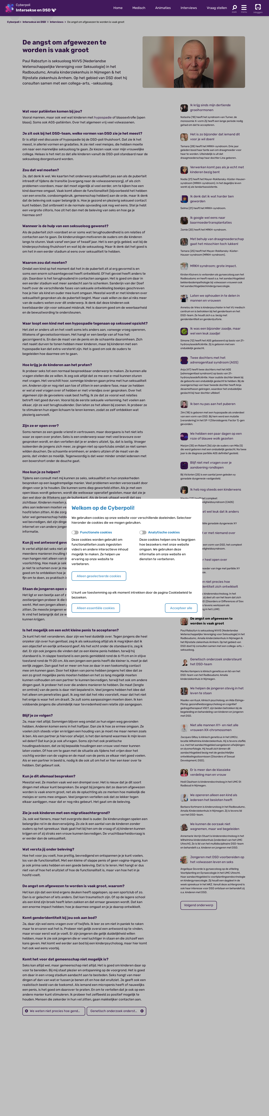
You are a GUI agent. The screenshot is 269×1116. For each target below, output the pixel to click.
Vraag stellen (217, 8)
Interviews (189, 8)
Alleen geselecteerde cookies (99, 576)
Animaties (163, 8)
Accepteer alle (181, 608)
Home (118, 8)
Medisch (138, 8)
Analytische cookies (164, 532)
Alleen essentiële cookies (96, 608)
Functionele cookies (96, 532)
